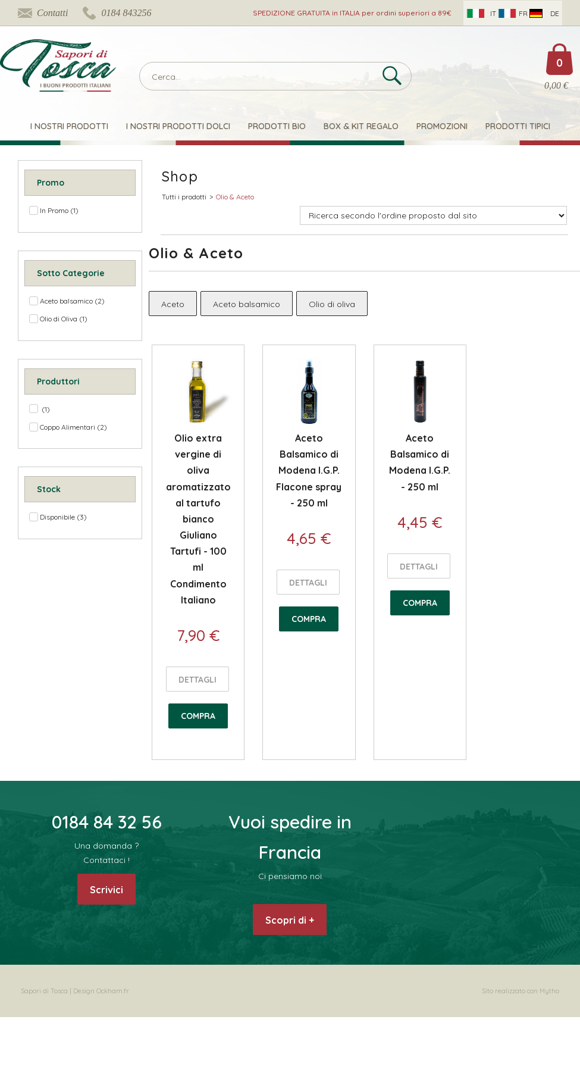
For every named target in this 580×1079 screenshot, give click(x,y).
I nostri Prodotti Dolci (178, 126)
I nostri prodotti (69, 126)
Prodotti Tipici (517, 126)
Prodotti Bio (277, 126)
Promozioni (442, 126)
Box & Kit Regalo (361, 126)
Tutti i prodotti (184, 196)
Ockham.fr (112, 991)
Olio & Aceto (235, 196)
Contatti (52, 13)
